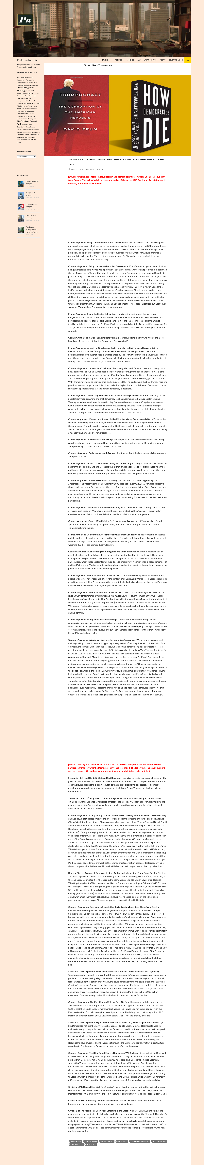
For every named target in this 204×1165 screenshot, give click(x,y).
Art (139, 60)
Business (105, 60)
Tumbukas (32, 104)
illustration (20, 80)
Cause (24, 131)
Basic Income (24, 107)
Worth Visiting (150, 60)
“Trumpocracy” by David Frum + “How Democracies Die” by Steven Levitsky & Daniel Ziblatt (116, 163)
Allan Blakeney (21, 112)
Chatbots (26, 104)
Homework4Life (28, 99)
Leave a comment (96, 174)
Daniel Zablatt (107, 1146)
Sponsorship (29, 77)
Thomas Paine (30, 131)
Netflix (19, 109)
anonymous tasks (30, 138)
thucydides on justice (30, 119)
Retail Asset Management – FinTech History (32, 231)
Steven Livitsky (159, 1146)
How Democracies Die (140, 1146)
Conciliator (20, 138)
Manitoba (26, 94)
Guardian (34, 109)
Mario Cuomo (35, 133)
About (162, 60)
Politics (118, 60)
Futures (31, 101)
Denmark (20, 99)
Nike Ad (34, 107)
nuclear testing (26, 109)
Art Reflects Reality (33, 136)
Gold (27, 117)
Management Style (23, 101)
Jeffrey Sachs (33, 96)
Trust (30, 107)
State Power (21, 77)
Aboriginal (27, 133)
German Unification (23, 114)
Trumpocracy (77, 1150)
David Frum (122, 1146)
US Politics (91, 1150)
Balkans (25, 141)
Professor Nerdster (28, 60)
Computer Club (22, 136)
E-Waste (27, 80)
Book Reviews (91, 1146)
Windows (20, 141)
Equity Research (176, 60)
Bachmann (25, 126)
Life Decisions (31, 112)
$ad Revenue (76, 1146)
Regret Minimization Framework (27, 85)
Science (131, 60)
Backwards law (24, 96)
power (28, 91)
